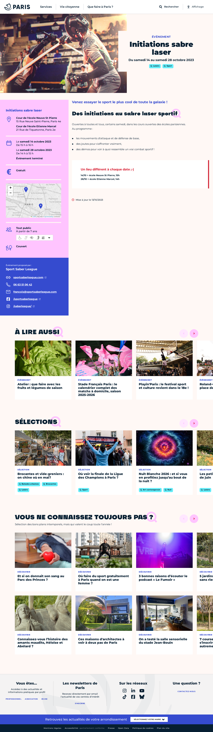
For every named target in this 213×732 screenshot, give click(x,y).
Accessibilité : (85, 728)
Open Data (123, 728)
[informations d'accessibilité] (34, 238)
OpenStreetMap (48, 216)
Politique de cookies (143, 728)
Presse (111, 728)
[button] (26, 189)
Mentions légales (52, 728)
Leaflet (33, 216)
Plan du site (163, 728)
